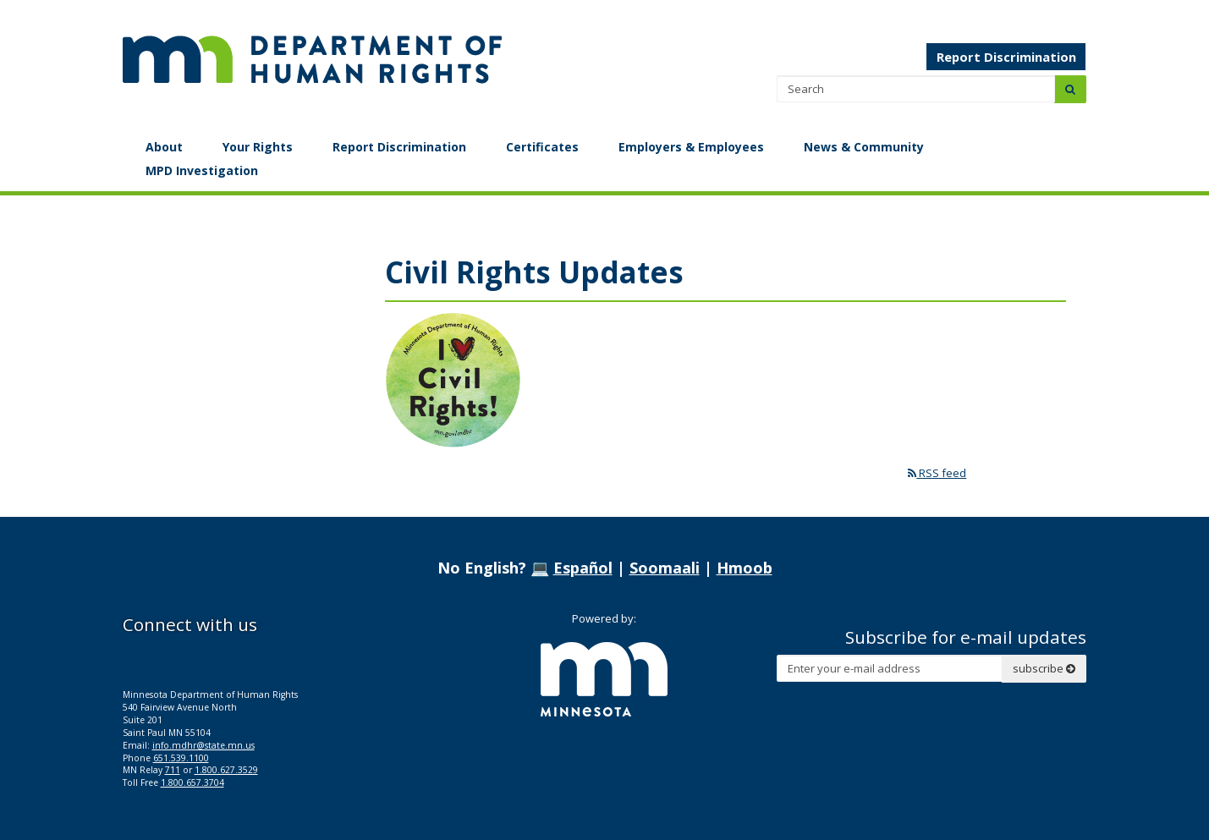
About (164, 147)
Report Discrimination (1006, 56)
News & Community (864, 147)
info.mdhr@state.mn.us (203, 745)
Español (583, 567)
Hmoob (744, 567)
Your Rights (258, 147)
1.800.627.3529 (226, 770)
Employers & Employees (691, 147)
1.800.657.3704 (192, 782)
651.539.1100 (181, 758)
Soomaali (664, 567)
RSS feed (937, 472)
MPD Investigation (202, 170)
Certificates (542, 147)
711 (172, 770)
